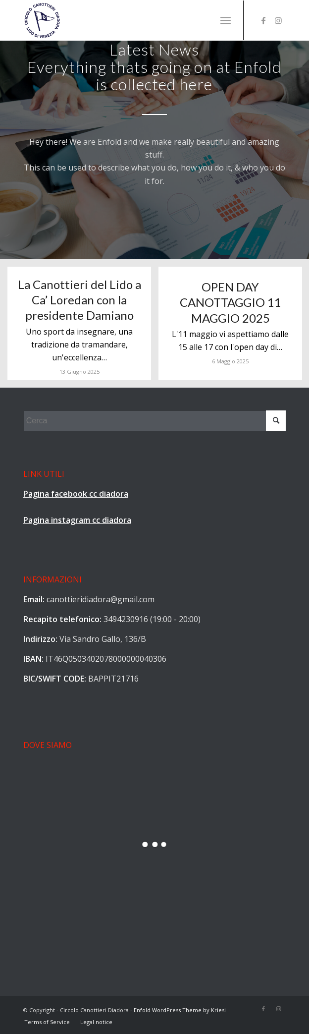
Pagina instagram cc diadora (77, 520)
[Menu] (225, 20)
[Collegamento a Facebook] (263, 20)
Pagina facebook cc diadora (75, 493)
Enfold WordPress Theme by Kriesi (180, 1010)
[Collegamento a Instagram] (278, 20)
